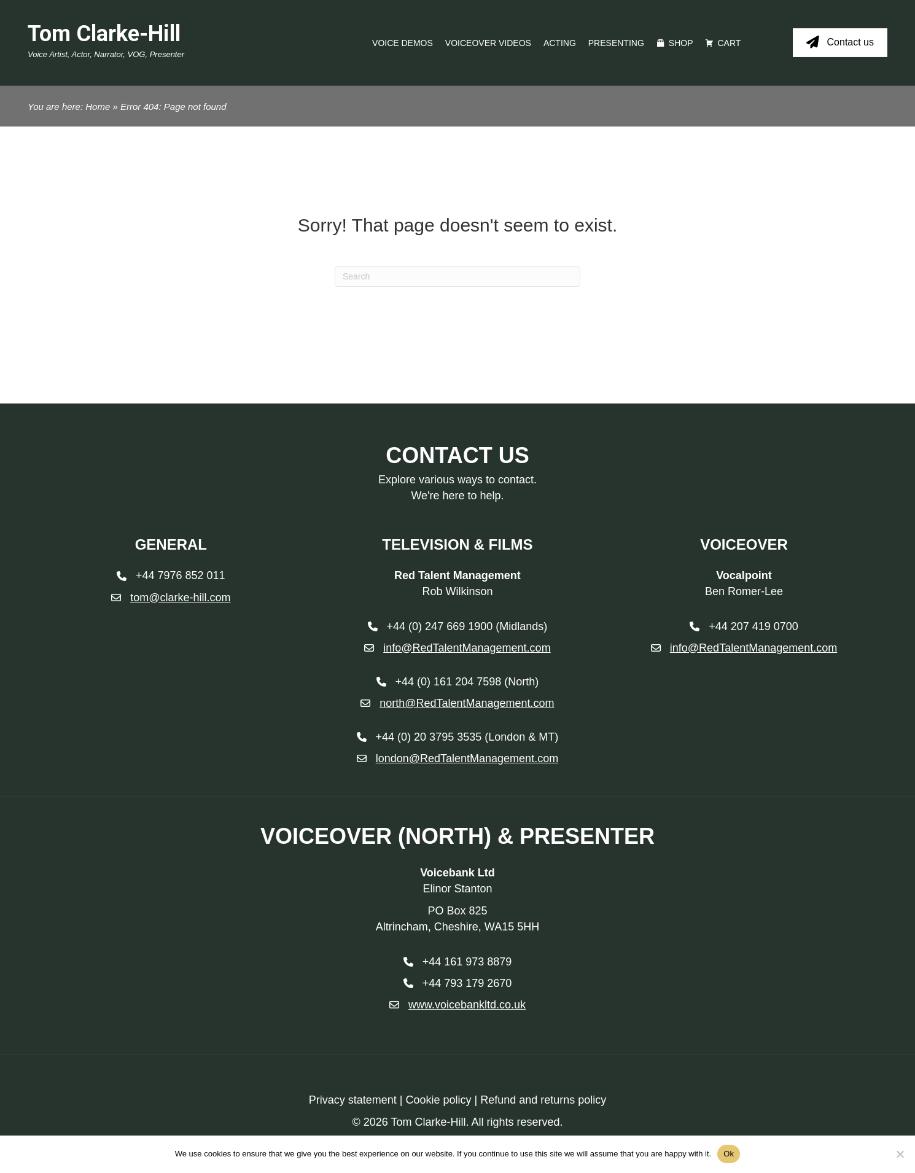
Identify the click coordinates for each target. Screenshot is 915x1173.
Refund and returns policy (543, 1100)
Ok (728, 1153)
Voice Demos (402, 43)
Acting (559, 43)
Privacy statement (353, 1100)
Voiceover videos (488, 43)
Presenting (616, 43)
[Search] (457, 276)
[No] (900, 1154)
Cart (729, 43)
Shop (681, 43)
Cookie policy (438, 1100)
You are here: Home (69, 106)
